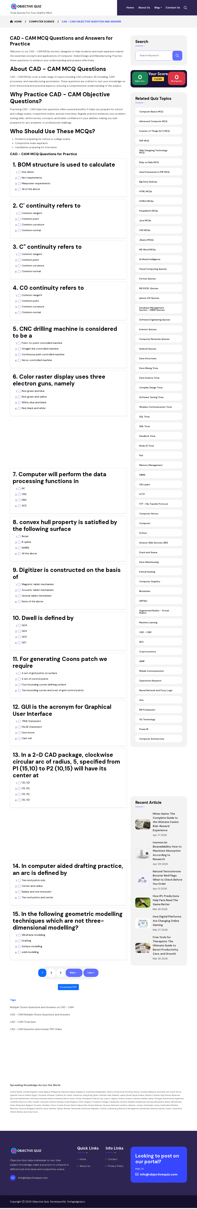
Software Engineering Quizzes (154, 324)
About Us (144, 7)
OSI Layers (144, 489)
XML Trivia (144, 430)
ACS (24, 505)
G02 (24, 636)
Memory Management (151, 469)
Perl (141, 460)
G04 (24, 625)
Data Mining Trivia (148, 372)
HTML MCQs (145, 196)
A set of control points (35, 679)
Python (143, 537)
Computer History (148, 518)
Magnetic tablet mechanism (38, 584)
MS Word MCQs (147, 254)
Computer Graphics (149, 586)
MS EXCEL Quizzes (148, 293)
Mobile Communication (151, 675)
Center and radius (32, 886)
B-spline (26, 542)
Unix (141, 704)
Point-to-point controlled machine (42, 343)
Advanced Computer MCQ (153, 125)
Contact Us (173, 7)
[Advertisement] (68, 443)
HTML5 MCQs (146, 205)
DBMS (142, 479)
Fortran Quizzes (147, 283)
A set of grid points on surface (39, 673)
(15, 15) (26, 794)
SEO (141, 646)
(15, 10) (26, 788)
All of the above (31, 189)
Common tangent (32, 213)
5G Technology (147, 724)
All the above (29, 553)
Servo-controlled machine (37, 360)
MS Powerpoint (147, 714)
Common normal (31, 230)
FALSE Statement (32, 727)
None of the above (32, 601)
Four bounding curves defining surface (44, 684)
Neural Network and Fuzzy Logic (156, 695)
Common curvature (33, 224)
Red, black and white (34, 408)
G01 (24, 642)
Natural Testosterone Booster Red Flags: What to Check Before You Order (165, 888)
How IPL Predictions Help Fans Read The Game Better (166, 913)
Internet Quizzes (148, 334)
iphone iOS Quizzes (149, 302)
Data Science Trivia (149, 382)
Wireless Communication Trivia (155, 411)
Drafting (26, 940)
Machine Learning (148, 627)
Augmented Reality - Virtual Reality (154, 616)
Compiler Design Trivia (151, 392)
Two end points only (33, 880)
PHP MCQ (144, 145)
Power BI (143, 733)
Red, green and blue (33, 391)
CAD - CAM (145, 636)
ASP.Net (143, 605)
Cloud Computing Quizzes (153, 273)
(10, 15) (26, 800)
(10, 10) (26, 782)
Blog (157, 7)
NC (23, 488)
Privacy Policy (116, 1167)
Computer (144, 527)
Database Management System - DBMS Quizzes (152, 313)
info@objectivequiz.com (33, 1178)
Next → (74, 973)
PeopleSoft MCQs (148, 215)
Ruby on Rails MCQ (149, 166)
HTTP (142, 498)
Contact (113, 1160)
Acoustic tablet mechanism (38, 590)
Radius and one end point (36, 891)
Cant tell (27, 738)
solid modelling (30, 952)
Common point (30, 219)
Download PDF (68, 988)
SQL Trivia (144, 421)
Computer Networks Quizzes (154, 343)
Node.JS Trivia (146, 450)
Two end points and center (37, 897)
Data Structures (147, 363)
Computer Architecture (151, 743)
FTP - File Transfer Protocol (153, 508)
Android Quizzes (147, 353)
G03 (24, 631)
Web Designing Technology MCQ (153, 156)
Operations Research (150, 685)
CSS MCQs (144, 234)
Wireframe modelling (33, 935)
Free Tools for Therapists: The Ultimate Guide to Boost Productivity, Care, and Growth (166, 962)
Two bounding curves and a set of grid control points (53, 690)
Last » (93, 973)
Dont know (28, 732)
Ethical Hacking (147, 576)
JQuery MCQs (146, 244)
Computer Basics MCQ (151, 116)
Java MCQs (145, 225)
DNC (24, 500)
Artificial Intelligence (149, 263)
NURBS (25, 547)
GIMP (142, 665)
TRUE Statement (31, 721)
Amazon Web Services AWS (153, 547)
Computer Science (42, 21)
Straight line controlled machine (40, 348)
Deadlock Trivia (147, 440)
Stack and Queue (148, 557)
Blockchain (144, 595)
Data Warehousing (149, 566)
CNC (24, 494)
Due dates (28, 172)
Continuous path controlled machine (43, 354)
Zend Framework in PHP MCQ (154, 176)
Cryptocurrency (147, 656)
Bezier (25, 536)
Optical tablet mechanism (37, 595)
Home (130, 7)
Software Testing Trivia (151, 401)
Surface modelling (32, 946)
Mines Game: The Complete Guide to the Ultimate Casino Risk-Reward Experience (166, 826)
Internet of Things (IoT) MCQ (154, 135)
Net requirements (32, 177)
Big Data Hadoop (148, 186)
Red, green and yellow (34, 396)
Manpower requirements (36, 183)
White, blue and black (34, 402)
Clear (158, 83)
